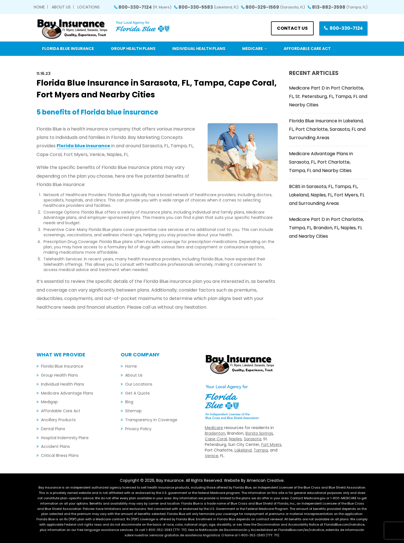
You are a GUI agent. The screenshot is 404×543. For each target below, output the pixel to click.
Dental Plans (53, 429)
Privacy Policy (138, 429)
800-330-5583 (208, 7)
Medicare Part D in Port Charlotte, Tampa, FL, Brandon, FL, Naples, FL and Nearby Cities (326, 227)
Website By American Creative (254, 480)
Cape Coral (216, 439)
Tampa (261, 450)
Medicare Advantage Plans (67, 393)
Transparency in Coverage (151, 420)
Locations (88, 7)
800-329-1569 (275, 7)
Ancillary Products (58, 420)
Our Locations (138, 384)
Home (39, 7)
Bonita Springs (259, 433)
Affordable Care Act (60, 411)
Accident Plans (55, 446)
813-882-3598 (340, 7)
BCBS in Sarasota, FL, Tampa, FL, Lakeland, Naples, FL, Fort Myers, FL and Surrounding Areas (326, 195)
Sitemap (133, 411)
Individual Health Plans (62, 384)
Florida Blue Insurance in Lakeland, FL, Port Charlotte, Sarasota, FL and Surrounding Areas (327, 129)
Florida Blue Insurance (62, 366)
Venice (211, 456)
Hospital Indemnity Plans (65, 438)
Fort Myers (271, 444)
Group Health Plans (59, 375)
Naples (235, 439)
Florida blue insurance (83, 146)
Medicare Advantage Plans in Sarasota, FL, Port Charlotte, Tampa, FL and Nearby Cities (321, 162)
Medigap (49, 402)
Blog (129, 402)
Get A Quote (137, 393)
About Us (61, 7)
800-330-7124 (144, 7)
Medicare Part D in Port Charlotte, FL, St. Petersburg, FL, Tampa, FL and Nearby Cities (328, 96)
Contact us (292, 28)
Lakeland (243, 450)
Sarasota (252, 439)
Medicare (214, 427)
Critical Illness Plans (60, 455)
